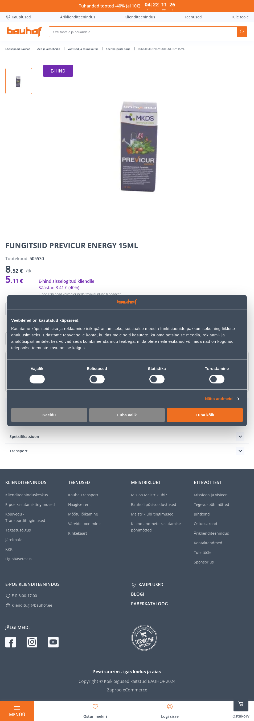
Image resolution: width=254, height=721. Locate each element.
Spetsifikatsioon (24, 436)
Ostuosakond (205, 523)
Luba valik (127, 415)
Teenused (193, 16)
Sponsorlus (204, 562)
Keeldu (49, 415)
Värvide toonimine (84, 523)
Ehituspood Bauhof (18, 49)
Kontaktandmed (208, 542)
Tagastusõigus (18, 530)
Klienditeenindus (140, 16)
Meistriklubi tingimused (152, 514)
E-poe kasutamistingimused (30, 504)
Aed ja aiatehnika (49, 49)
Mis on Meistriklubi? (149, 494)
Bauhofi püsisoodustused (153, 504)
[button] (18, 81)
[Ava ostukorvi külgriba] (241, 707)
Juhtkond (202, 514)
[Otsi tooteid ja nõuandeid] (143, 31)
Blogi (137, 594)
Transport (19, 450)
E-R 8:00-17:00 (24, 595)
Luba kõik (205, 415)
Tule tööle (240, 16)
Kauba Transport (83, 494)
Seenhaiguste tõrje (118, 49)
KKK (9, 549)
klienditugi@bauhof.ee (32, 605)
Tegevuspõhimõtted (211, 504)
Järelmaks (14, 539)
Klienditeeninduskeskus (26, 494)
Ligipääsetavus (18, 558)
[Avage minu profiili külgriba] (170, 709)
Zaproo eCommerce (127, 690)
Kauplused (18, 17)
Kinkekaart (77, 533)
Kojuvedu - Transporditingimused (25, 517)
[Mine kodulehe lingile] (24, 31)
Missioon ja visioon (211, 494)
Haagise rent (79, 504)
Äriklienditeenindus (77, 16)
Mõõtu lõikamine (83, 514)
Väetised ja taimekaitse (83, 49)
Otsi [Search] (242, 32)
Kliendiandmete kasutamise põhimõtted (156, 527)
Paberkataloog (149, 604)
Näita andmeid (219, 399)
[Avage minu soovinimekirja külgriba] (95, 709)
